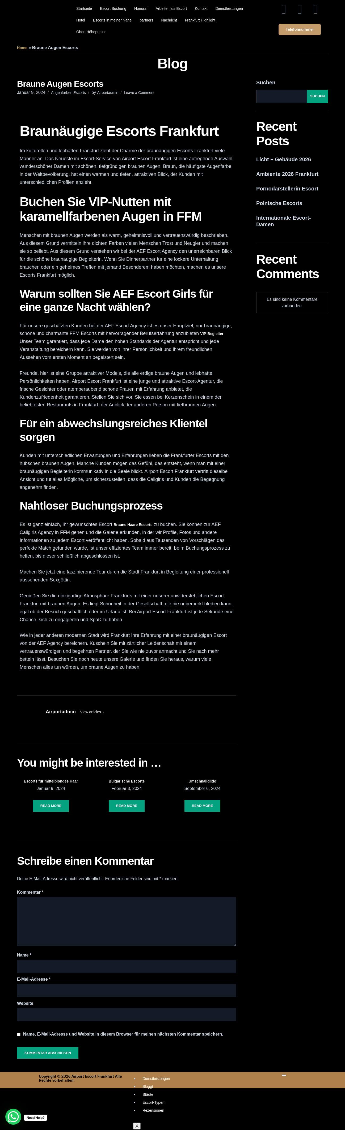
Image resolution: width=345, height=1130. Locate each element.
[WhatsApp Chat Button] (13, 1117)
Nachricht (169, 20)
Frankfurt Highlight (200, 20)
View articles (91, 712)
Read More (50, 806)
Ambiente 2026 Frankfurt (287, 174)
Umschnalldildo (202, 781)
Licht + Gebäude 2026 (283, 159)
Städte (147, 1094)
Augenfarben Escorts (68, 92)
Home (22, 48)
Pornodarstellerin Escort (287, 189)
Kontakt (201, 8)
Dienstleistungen (229, 8)
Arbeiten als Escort (171, 8)
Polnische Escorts (279, 203)
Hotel (80, 20)
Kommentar (30, 892)
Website (25, 1003)
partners (146, 20)
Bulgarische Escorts (127, 781)
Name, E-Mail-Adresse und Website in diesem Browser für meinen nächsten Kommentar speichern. (123, 1034)
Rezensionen (153, 1110)
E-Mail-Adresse (34, 979)
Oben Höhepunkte (91, 32)
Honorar (141, 8)
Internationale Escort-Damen (283, 221)
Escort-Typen (153, 1102)
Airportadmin (107, 92)
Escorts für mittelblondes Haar (51, 781)
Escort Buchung (113, 8)
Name (24, 955)
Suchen (265, 82)
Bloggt (147, 1086)
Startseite (84, 8)
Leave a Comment (139, 92)
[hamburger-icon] (284, 1075)
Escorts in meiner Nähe (112, 20)
